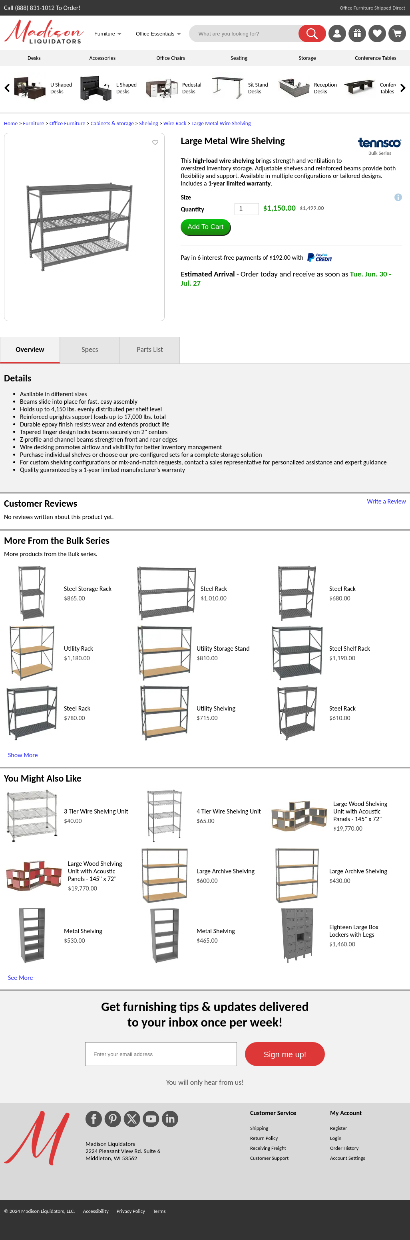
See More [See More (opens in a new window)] (20, 977)
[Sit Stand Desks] (228, 102)
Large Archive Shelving (226, 871)
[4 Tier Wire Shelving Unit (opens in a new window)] (164, 841)
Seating (239, 58)
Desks (34, 58)
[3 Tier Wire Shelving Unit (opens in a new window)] (32, 841)
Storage (307, 58)
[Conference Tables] (360, 102)
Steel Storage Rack (87, 588)
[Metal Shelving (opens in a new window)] (32, 961)
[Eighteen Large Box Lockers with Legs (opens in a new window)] (297, 961)
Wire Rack (174, 123)
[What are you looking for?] (248, 33)
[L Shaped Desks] (96, 102)
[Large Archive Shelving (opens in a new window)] (164, 901)
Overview (30, 349)
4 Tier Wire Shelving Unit (229, 811)
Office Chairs (171, 58)
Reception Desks (325, 88)
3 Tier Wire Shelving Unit (96, 811)
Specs (90, 349)
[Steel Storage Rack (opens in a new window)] (32, 619)
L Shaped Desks (126, 88)
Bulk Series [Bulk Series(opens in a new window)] (379, 153)
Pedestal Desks (191, 88)
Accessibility (96, 1211)
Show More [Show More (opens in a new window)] (23, 755)
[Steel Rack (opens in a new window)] (167, 618)
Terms (159, 1211)
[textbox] (161, 1054)
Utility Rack (78, 648)
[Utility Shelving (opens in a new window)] (164, 738)
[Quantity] (247, 209)
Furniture (33, 123)
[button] (312, 33)
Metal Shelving (83, 931)
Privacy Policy (131, 1211)
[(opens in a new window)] (380, 142)
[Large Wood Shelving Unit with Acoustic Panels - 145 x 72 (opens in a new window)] (299, 831)
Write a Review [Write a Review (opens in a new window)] (386, 501)
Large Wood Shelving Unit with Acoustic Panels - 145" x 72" (360, 811)
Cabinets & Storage (112, 123)
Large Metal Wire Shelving (221, 123)
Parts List (150, 349)
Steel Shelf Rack (349, 648)
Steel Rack (214, 588)
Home (11, 123)
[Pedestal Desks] (162, 102)
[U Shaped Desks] (30, 102)
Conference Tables (375, 58)
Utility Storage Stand (223, 648)
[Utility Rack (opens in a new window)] (32, 679)
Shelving (148, 123)
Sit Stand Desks (258, 88)
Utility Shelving (216, 708)
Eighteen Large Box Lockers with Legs (353, 930)
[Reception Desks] (294, 102)
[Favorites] (377, 40)
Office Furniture (68, 123)
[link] (397, 33)
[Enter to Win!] (357, 40)
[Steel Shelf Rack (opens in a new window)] (297, 679)
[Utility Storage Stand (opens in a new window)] (164, 679)
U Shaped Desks (61, 88)
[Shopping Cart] (397, 33)
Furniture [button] (107, 34)
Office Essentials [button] (158, 34)
